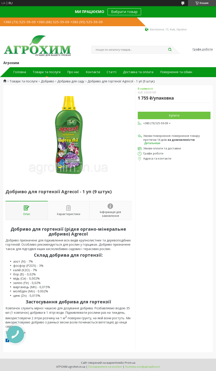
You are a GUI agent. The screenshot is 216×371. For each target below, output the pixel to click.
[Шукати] (169, 50)
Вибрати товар (124, 11)
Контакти (93, 72)
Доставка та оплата (138, 72)
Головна (19, 72)
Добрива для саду (70, 81)
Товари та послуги (47, 72)
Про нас (73, 72)
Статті (111, 72)
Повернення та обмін (176, 72)
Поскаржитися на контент (105, 367)
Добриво (47, 81)
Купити (174, 115)
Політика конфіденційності (142, 367)
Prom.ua (130, 363)
